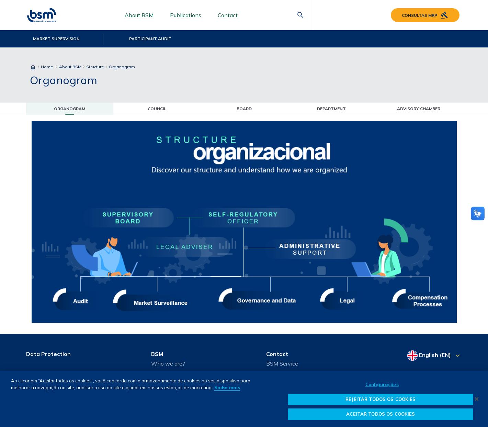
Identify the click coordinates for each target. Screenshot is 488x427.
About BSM (139, 15)
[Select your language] (434, 355)
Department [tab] (331, 108)
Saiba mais (227, 387)
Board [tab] (244, 108)
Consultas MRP (425, 15)
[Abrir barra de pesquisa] (300, 15)
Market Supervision (56, 38)
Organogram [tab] (69, 108)
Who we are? (168, 363)
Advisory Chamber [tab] (418, 108)
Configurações (382, 384)
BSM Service (282, 363)
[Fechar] (477, 399)
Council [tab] (157, 108)
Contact (228, 15)
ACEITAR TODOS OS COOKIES (380, 414)
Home (47, 66)
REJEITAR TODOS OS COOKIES (380, 399)
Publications (185, 15)
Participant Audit (150, 38)
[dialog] (244, 399)
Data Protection (48, 353)
